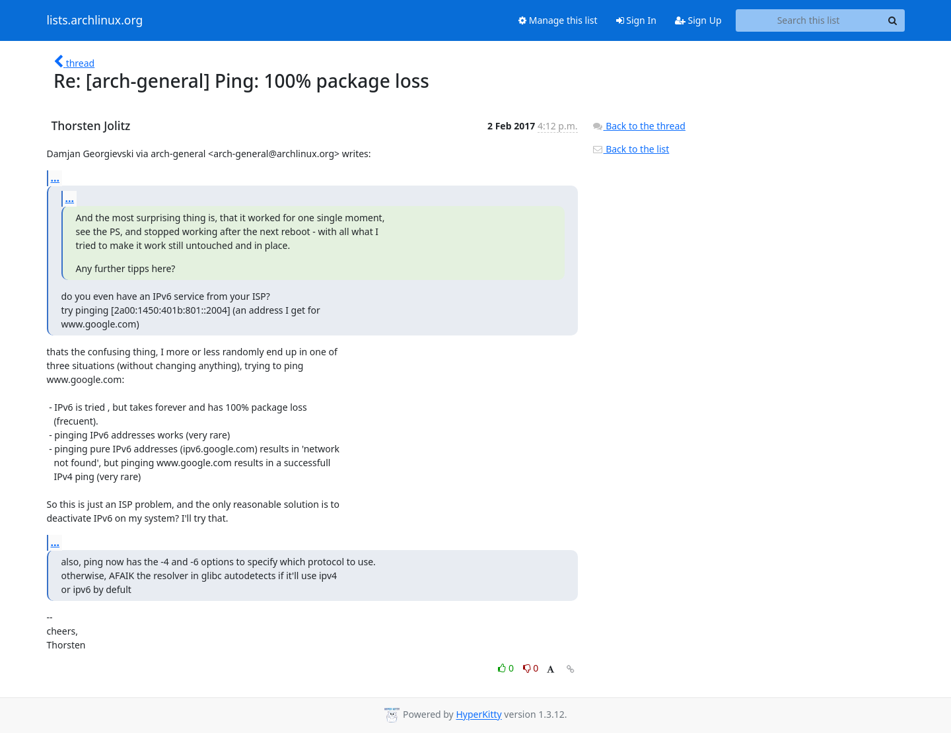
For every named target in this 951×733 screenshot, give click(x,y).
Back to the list (631, 149)
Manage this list (558, 20)
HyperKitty (478, 715)
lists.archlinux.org (95, 20)
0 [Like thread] (507, 668)
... (55, 177)
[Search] (893, 20)
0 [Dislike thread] (531, 668)
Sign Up (698, 20)
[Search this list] (809, 20)
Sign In (636, 20)
